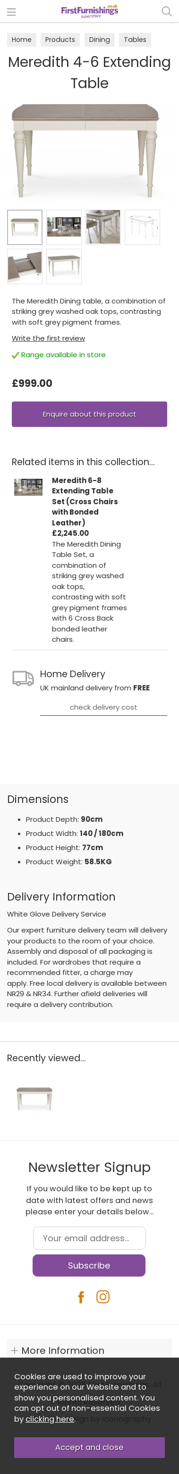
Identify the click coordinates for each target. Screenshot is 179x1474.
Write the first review (48, 338)
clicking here (50, 1419)
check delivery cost (103, 707)
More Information (62, 1350)
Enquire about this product (89, 414)
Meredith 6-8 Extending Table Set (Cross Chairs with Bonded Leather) (85, 501)
